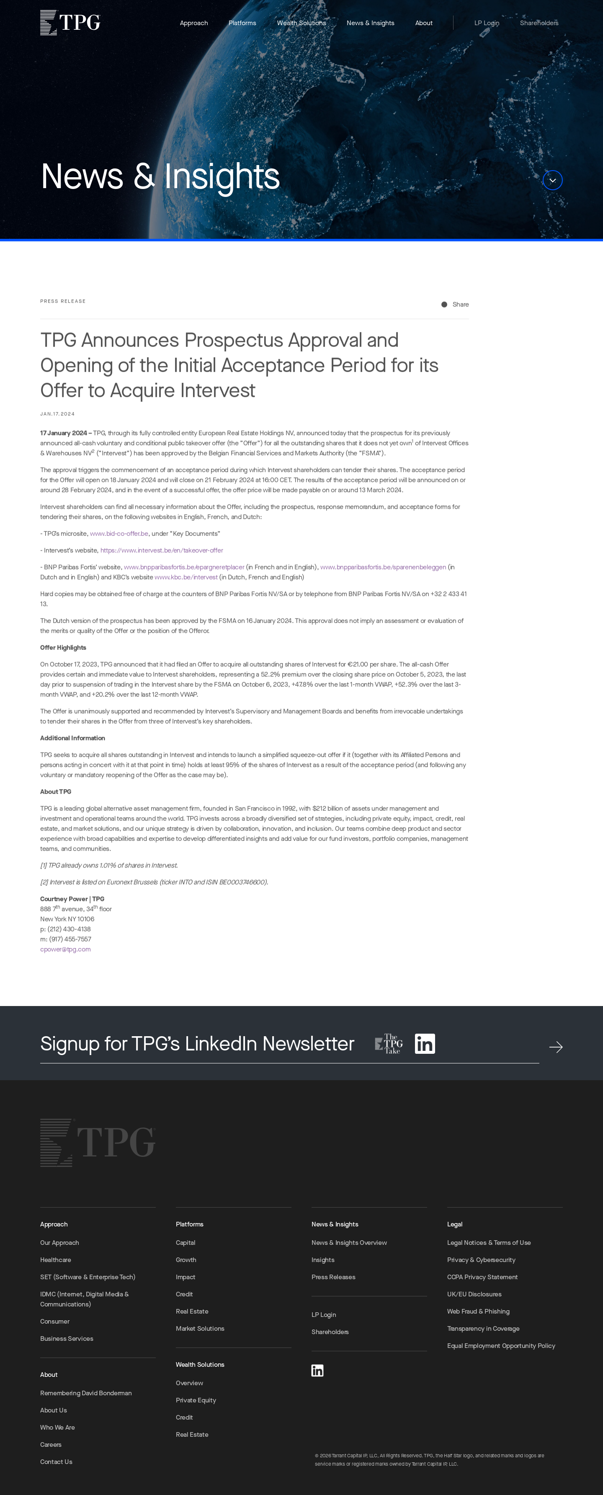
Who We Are (57, 1427)
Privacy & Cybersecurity (481, 1259)
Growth (186, 1259)
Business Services (66, 1338)
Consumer (54, 1321)
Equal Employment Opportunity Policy (501, 1345)
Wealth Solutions (301, 22)
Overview (189, 1383)
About (424, 22)
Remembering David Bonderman (85, 1393)
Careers (51, 1444)
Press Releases (334, 1277)
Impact (186, 1277)
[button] (553, 180)
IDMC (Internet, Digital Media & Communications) (84, 1299)
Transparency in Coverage (483, 1328)
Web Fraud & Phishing (478, 1311)
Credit (184, 1294)
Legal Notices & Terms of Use (489, 1242)
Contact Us (56, 1461)
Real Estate (192, 1311)
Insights (323, 1259)
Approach (194, 22)
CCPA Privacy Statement (482, 1277)
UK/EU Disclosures (474, 1294)
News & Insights (370, 22)
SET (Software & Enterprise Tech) (88, 1277)
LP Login (487, 22)
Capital (186, 1242)
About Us (53, 1410)
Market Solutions (200, 1328)
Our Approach (59, 1242)
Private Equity (196, 1400)
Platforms (242, 22)
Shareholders (539, 22)
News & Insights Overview (349, 1242)
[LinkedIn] (317, 1369)
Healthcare (55, 1259)
